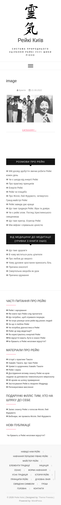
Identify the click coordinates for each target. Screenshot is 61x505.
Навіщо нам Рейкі (30, 452)
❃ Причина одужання (17, 275)
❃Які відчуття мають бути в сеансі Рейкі (25, 338)
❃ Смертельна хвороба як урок (22, 271)
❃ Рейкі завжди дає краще (20, 204)
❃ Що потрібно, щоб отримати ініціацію (25, 317)
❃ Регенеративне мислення (19, 387)
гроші (44, 484)
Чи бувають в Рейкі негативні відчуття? (26, 435)
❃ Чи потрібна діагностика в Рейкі (23, 327)
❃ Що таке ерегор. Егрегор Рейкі (23, 220)
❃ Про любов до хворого (19, 258)
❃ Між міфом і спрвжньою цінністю (24, 225)
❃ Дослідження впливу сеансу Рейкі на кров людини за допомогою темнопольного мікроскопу (30, 375)
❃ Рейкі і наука (13, 370)
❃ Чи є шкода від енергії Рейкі (22, 179)
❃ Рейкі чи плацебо (16, 192)
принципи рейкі (19, 479)
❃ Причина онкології (17, 267)
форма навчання (37, 470)
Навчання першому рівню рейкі (30, 456)
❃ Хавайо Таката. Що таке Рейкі (22, 363)
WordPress (36, 501)
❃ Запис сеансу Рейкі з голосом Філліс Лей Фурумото (27, 411)
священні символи (23, 484)
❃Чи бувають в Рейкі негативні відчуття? (26, 341)
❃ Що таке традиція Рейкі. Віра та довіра (28, 208)
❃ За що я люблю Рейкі (17, 324)
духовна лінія (42, 479)
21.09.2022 (35, 90)
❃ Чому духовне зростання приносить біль (28, 262)
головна (22, 488)
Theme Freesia (46, 497)
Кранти (21, 90)
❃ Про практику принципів (20, 183)
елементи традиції (19, 465)
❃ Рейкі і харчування (16, 310)
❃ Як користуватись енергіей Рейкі (23, 334)
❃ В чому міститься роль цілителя (24, 254)
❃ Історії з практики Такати (19, 359)
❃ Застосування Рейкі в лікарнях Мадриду (27, 383)
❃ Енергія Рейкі (14, 187)
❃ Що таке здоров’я (16, 250)
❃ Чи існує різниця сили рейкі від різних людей (29, 320)
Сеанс (17, 470)
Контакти (39, 488)
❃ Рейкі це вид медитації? (19, 331)
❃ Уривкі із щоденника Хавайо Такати (24, 366)
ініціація (43, 465)
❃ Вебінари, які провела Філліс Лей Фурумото (28, 416)
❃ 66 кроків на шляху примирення (23, 380)
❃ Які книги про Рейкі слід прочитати (24, 314)
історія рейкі (42, 475)
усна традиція (20, 475)
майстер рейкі (30, 461)
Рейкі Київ (30, 40)
